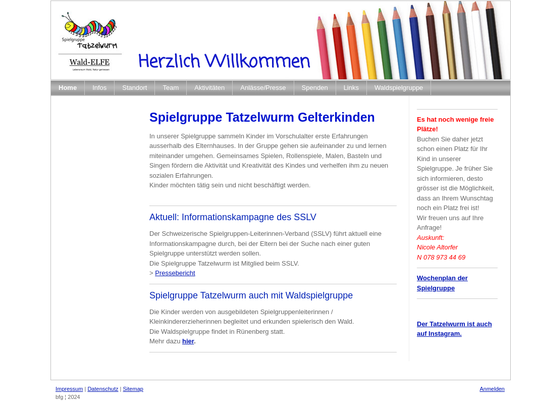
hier (188, 341)
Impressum (69, 389)
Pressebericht (175, 273)
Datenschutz (102, 389)
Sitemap (133, 389)
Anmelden (492, 389)
